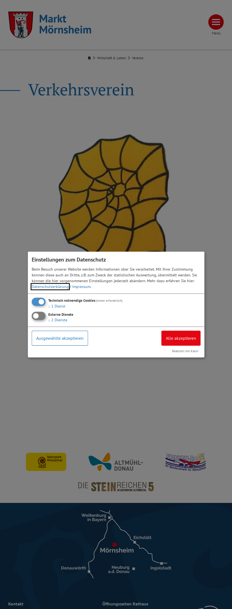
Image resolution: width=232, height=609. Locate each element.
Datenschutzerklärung (50, 286)
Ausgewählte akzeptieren (60, 338)
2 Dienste (57, 319)
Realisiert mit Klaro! (185, 351)
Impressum (81, 286)
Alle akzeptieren (181, 338)
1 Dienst (56, 306)
